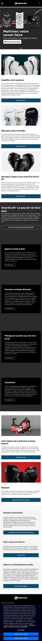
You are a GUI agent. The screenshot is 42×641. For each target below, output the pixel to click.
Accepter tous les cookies (21, 638)
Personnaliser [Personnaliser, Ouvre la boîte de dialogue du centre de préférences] (21, 630)
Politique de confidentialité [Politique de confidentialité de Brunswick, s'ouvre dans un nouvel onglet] (20, 626)
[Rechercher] (40, 3)
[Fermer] (39, 606)
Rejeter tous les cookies (21, 634)
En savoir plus (9, 265)
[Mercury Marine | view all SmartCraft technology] (21, 227)
